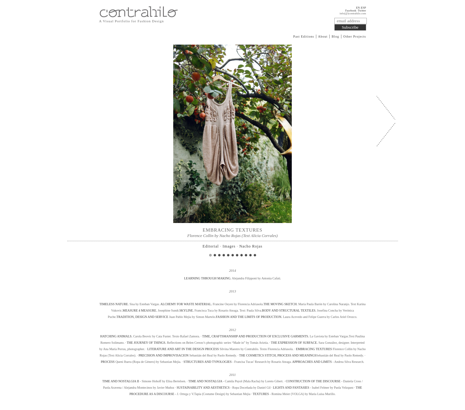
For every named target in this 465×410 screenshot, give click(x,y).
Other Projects (354, 36)
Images (229, 246)
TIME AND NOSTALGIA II (120, 381)
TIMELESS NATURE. (114, 304)
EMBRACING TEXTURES (314, 349)
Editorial (210, 246)
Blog (335, 36)
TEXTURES (261, 394)
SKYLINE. (186, 310)
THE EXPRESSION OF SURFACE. (294, 342)
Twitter (362, 10)
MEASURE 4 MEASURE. (140, 310)
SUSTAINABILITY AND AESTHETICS (203, 387)
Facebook (350, 10)
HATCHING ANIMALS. (116, 336)
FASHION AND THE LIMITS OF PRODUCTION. (249, 317)
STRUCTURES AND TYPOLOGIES (207, 361)
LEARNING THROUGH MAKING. (208, 278)
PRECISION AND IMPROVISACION (163, 355)
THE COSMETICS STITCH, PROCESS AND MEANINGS (277, 355)
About (323, 36)
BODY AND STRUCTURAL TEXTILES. (289, 310)
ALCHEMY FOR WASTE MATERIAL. (186, 304)
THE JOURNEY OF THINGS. (146, 342)
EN (358, 7)
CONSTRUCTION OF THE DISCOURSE (313, 381)
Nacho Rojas (251, 246)
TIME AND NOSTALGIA (205, 381)
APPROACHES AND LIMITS (312, 361)
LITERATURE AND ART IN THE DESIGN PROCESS (183, 349)
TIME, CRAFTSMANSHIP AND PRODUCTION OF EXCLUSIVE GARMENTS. (255, 336)
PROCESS (107, 361)
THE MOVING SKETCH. (280, 304)
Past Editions (303, 36)
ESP (363, 7)
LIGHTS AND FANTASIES (291, 387)
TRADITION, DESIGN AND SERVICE (142, 317)
